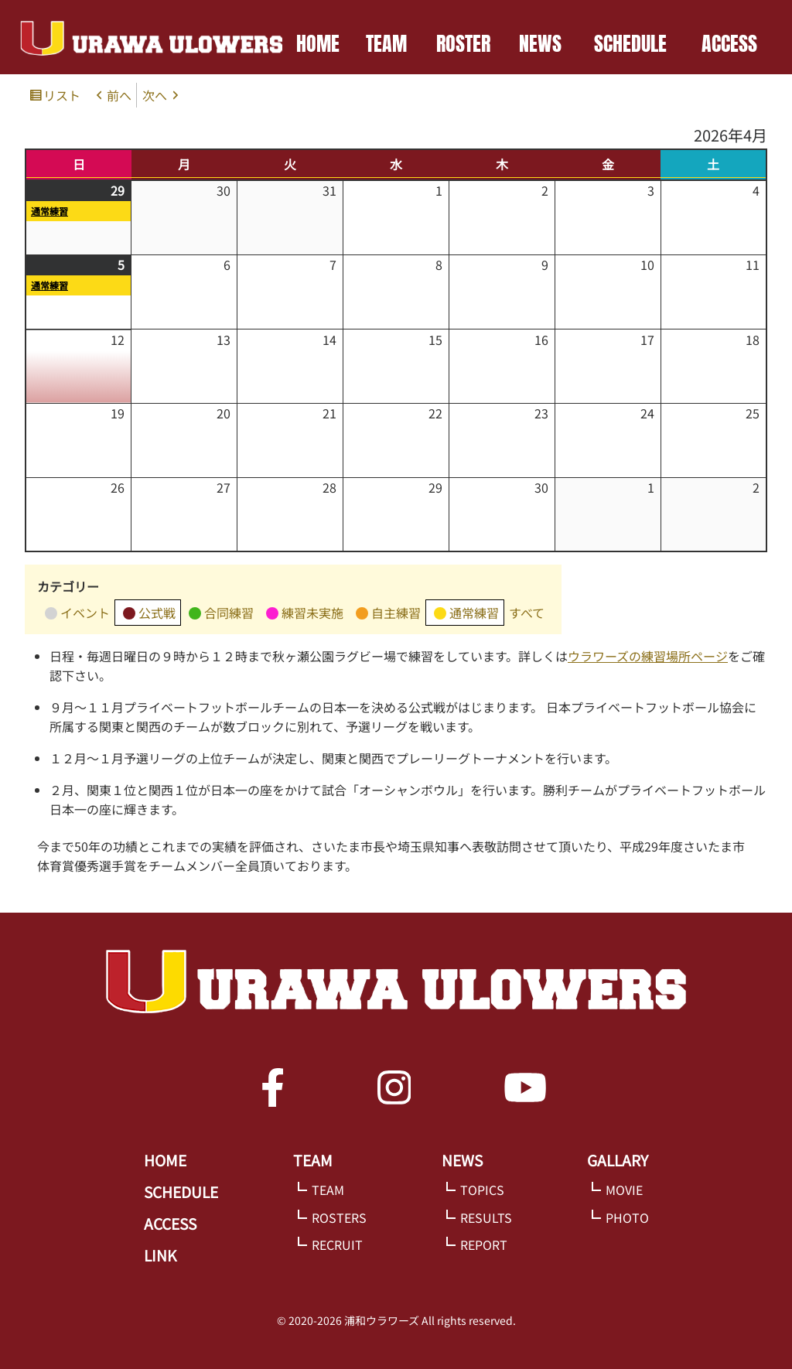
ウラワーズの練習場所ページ (648, 656)
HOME (318, 43)
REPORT (483, 1244)
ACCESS (729, 43)
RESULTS (486, 1217)
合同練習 (221, 614)
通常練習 (49, 210)
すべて (526, 612)
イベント (77, 614)
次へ (154, 95)
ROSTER (463, 43)
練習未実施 (304, 614)
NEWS (540, 43)
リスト (64, 96)
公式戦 (149, 614)
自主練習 (388, 614)
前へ (119, 95)
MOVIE (624, 1189)
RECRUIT (337, 1244)
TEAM (386, 43)
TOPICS (482, 1189)
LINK (160, 1255)
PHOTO (627, 1217)
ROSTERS (339, 1217)
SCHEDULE (630, 43)
